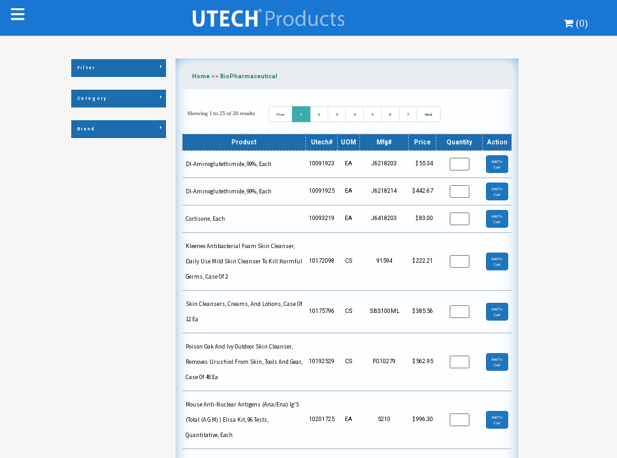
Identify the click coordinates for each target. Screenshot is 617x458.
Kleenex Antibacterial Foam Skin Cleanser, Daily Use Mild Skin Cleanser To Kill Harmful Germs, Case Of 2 (244, 261)
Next (429, 114)
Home (201, 76)
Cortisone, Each (205, 218)
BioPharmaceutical (248, 76)
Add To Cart (497, 164)
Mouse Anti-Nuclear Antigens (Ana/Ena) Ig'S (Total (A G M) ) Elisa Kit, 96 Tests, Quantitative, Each (242, 419)
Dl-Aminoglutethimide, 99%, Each (229, 163)
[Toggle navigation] (20, 18)
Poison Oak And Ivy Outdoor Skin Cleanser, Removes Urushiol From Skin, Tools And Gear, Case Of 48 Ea (244, 361)
